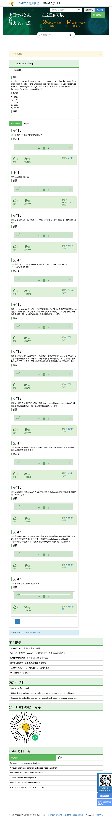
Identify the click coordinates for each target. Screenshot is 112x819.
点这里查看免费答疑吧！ (32, 632)
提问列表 (15, 123)
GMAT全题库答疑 (29, 3)
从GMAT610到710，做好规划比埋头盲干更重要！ (30, 658)
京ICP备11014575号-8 (65, 815)
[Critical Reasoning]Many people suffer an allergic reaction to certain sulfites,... (42, 693)
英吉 (60, 757)
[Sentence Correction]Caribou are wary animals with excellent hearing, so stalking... (44, 698)
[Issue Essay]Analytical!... (20, 688)
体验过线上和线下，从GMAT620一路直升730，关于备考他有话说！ (37, 653)
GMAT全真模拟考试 (76, 24)
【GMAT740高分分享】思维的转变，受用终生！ (30, 668)
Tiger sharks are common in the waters (26, 782)
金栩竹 (71, 158)
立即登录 (89, 10)
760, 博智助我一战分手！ (20, 673)
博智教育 (99, 815)
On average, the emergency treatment (25, 763)
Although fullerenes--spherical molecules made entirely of (33, 768)
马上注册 (100, 10)
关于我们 (51, 815)
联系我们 (79, 815)
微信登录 (98, 14)
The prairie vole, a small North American (26, 773)
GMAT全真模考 (52, 3)
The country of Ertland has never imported (27, 787)
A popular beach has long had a (23, 778)
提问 (26, 123)
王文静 (14, 757)
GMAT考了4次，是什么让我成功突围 (25, 648)
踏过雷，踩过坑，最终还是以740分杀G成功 (28, 663)
